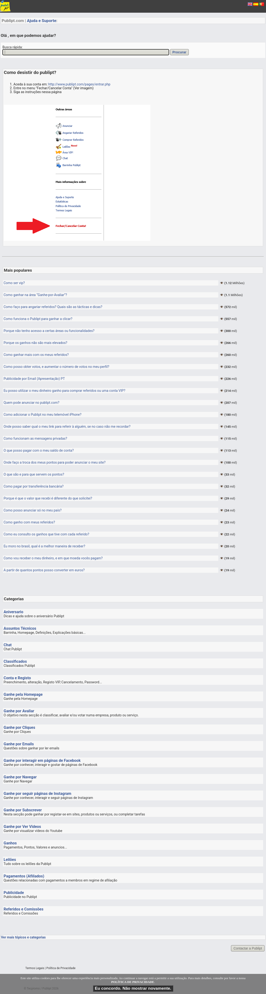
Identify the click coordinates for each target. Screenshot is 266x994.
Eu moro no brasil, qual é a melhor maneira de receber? (44, 546)
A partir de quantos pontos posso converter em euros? (44, 570)
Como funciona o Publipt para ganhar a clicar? (38, 319)
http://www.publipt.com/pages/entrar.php (79, 84)
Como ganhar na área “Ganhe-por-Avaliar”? (35, 295)
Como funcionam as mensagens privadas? (35, 438)
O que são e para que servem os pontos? (34, 474)
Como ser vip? (14, 283)
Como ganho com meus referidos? (29, 522)
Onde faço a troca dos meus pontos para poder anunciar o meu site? (55, 462)
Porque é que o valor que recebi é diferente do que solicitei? (48, 498)
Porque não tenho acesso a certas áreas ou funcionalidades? (49, 331)
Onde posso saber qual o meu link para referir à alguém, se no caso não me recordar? (67, 426)
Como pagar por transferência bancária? (34, 486)
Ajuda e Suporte (41, 20)
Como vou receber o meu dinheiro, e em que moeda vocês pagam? (53, 558)
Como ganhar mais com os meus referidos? (36, 355)
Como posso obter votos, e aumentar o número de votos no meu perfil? (56, 367)
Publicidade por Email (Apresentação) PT (34, 379)
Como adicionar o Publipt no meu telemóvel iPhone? (42, 414)
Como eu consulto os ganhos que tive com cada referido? (46, 534)
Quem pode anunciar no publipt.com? (31, 402)
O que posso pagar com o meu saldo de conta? (39, 450)
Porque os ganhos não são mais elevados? (35, 343)
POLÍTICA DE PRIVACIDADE (132, 982)
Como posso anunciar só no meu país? (33, 510)
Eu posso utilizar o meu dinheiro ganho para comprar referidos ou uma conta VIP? (64, 391)
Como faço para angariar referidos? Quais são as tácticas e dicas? (53, 307)
